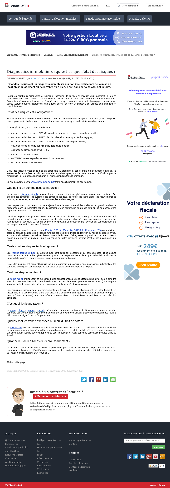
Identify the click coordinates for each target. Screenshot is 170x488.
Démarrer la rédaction (51, 396)
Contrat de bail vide (22, 18)
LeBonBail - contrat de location (23, 54)
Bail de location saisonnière (104, 18)
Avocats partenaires (80, 440)
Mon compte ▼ (130, 5)
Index (40, 454)
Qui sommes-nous (15, 440)
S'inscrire (42, 462)
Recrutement (44, 465)
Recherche (42, 473)
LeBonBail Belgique (15, 465)
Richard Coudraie (39, 78)
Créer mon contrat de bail (85, 5)
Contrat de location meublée (60, 18)
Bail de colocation (78, 463)
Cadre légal (75, 459)
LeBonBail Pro (155, 5)
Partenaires (11, 444)
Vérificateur (44, 469)
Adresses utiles (45, 458)
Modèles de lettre (139, 18)
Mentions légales (14, 454)
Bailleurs (48, 54)
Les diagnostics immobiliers (72, 54)
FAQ (108, 5)
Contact (73, 444)
